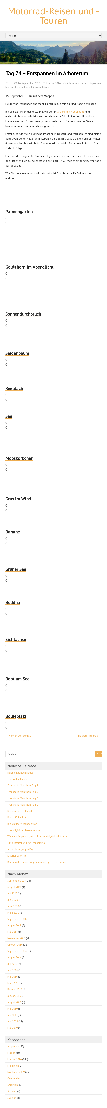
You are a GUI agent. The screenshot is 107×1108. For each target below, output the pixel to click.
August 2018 (14, 925)
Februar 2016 (14, 989)
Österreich (13, 1078)
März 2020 (13, 912)
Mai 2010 (12, 1008)
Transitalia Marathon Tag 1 (22, 804)
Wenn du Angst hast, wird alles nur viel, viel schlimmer (37, 836)
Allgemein (13, 1046)
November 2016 (16, 938)
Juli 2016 (12, 964)
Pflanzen (36, 87)
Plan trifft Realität (17, 817)
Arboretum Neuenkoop (71, 111)
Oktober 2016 (15, 944)
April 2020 (13, 906)
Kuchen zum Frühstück (19, 811)
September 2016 (16, 951)
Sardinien (12, 1085)
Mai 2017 (12, 932)
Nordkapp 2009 (16, 1072)
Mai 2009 (12, 1028)
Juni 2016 (12, 970)
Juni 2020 (12, 900)
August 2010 (14, 1002)
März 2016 (13, 983)
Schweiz (12, 1091)
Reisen (45, 87)
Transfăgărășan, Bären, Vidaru (23, 830)
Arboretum (73, 83)
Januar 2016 (14, 996)
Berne (83, 83)
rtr (10, 83)
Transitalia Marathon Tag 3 (22, 792)
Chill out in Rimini (17, 779)
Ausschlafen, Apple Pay (20, 849)
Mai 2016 (12, 976)
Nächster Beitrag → (90, 735)
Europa (11, 1053)
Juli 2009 (12, 1015)
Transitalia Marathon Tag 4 (22, 785)
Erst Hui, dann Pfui (17, 855)
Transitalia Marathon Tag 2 (22, 798)
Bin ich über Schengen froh (22, 824)
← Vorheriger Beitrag (18, 735)
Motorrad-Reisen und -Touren (53, 16)
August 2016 (14, 957)
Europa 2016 (53, 83)
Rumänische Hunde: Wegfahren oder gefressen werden (37, 862)
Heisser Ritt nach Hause (20, 772)
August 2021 (14, 887)
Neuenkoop (23, 87)
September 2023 (16, 880)
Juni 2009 (12, 1021)
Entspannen (94, 83)
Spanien (11, 1097)
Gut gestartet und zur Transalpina (26, 843)
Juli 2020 (12, 893)
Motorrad (10, 87)
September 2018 (16, 919)
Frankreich (13, 1065)
